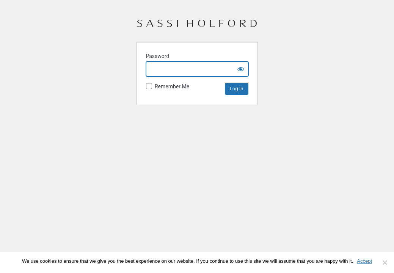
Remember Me (168, 86)
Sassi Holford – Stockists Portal (197, 26)
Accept (364, 261)
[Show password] (240, 69)
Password (158, 56)
